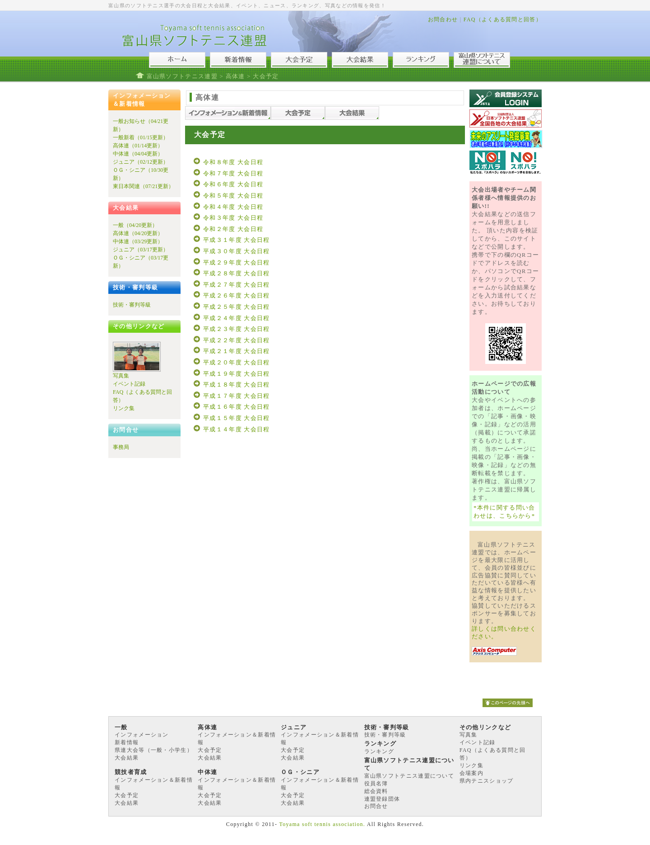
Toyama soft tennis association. (322, 824)
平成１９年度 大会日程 (236, 373)
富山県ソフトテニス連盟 (182, 76)
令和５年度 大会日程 (233, 195)
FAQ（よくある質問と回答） (503, 19)
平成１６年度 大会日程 (236, 406)
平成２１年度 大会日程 (236, 351)
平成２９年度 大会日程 (236, 262)
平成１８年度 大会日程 (236, 384)
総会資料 (376, 791)
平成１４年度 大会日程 (236, 429)
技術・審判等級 (132, 305)
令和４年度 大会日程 (233, 206)
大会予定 (210, 750)
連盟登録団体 (382, 799)
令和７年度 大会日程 (233, 173)
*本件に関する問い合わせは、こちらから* (504, 511)
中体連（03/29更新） (138, 241)
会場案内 (471, 773)
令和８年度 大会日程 (233, 162)
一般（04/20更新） (135, 225)
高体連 (235, 76)
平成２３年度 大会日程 (236, 329)
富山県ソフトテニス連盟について (409, 776)
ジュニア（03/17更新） (140, 249)
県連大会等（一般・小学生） (154, 750)
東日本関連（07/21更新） (143, 186)
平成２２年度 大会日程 (236, 340)
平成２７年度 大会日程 (236, 284)
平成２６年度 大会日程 (236, 295)
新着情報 (127, 742)
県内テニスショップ (487, 781)
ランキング (379, 751)
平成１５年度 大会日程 (236, 418)
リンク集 (124, 408)
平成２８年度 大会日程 (236, 273)
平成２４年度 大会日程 (236, 318)
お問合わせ (443, 19)
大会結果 (127, 758)
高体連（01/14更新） (138, 145)
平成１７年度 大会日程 (236, 395)
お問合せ (376, 806)
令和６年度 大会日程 (233, 184)
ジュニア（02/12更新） (140, 162)
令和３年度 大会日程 (233, 217)
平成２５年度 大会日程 (236, 306)
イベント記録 (129, 384)
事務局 (121, 447)
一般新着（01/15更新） (140, 137)
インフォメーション (142, 735)
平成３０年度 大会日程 (236, 251)
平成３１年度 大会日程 (236, 239)
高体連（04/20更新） (138, 233)
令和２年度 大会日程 (233, 229)
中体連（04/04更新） (138, 154)
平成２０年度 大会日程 (236, 362)
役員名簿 (376, 783)
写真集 (121, 376)
